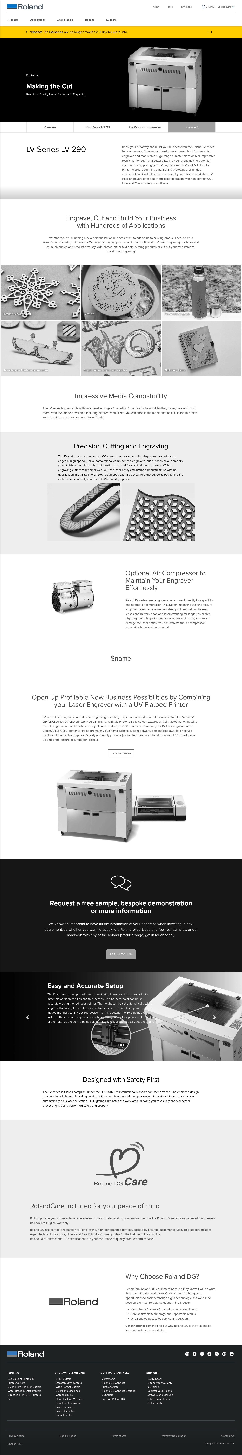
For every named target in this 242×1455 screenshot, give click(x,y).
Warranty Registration (173, 1436)
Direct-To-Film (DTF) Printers (24, 1395)
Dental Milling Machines (70, 1399)
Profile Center (155, 1403)
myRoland (153, 1387)
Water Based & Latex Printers (24, 1391)
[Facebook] (195, 1353)
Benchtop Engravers (68, 1403)
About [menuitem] (158, 6)
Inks (10, 1399)
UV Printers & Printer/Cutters (24, 1387)
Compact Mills (64, 1395)
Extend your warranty (159, 1383)
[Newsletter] (187, 1353)
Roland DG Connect (113, 1383)
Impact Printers (64, 1415)
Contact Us (227, 1436)
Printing (13, 1373)
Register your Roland (159, 1391)
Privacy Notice (16, 1436)
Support (152, 1373)
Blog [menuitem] (170, 6)
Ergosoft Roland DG (113, 1399)
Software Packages (115, 1373)
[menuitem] (15, 19)
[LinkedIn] (232, 1353)
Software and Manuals (160, 1395)
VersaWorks (108, 1379)
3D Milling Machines (68, 1391)
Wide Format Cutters (68, 1387)
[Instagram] (202, 1353)
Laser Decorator (65, 1411)
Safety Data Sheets (158, 1399)
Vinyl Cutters (63, 1379)
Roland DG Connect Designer (119, 1391)
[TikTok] (209, 1353)
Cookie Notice (67, 1436)
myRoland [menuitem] (186, 6)
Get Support (154, 1379)
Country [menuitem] (210, 6)
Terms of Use (118, 1436)
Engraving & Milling (70, 1373)
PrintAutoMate (110, 1387)
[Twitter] (217, 1353)
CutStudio (107, 1395)
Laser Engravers (65, 1407)
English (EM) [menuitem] (226, 6)
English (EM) (15, 1444)
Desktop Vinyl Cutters (69, 1383)
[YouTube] (224, 1353)
